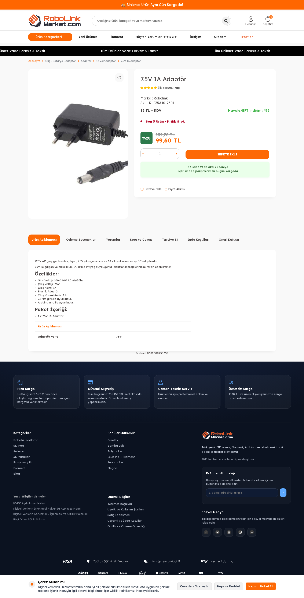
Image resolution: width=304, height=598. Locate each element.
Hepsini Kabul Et (260, 586)
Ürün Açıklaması (44, 240)
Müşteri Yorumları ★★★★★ (156, 37)
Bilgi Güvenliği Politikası (29, 519)
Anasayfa (34, 61)
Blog (16, 473)
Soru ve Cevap (141, 240)
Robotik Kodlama (25, 440)
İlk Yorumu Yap (169, 88)
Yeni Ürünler (87, 37)
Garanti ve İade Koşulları (124, 520)
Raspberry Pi (22, 462)
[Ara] (226, 21)
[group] (78, 144)
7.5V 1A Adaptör (131, 61)
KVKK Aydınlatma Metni (29, 503)
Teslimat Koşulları (119, 504)
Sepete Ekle (227, 154)
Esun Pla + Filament (121, 456)
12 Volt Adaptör (106, 61)
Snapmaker (115, 462)
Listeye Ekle (150, 189)
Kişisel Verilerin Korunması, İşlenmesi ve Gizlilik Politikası (50, 514)
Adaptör (86, 61)
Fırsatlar (246, 37)
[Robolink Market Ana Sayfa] (246, 436)
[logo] (55, 20)
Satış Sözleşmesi (118, 515)
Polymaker (115, 451)
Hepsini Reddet (228, 586)
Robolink (161, 98)
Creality (112, 440)
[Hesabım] (250, 21)
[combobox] (161, 21)
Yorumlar (113, 240)
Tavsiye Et (170, 240)
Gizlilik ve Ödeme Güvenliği (126, 526)
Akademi (220, 37)
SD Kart (18, 445)
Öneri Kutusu (229, 240)
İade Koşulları (198, 240)
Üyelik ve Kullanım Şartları (125, 509)
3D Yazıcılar (21, 456)
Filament (116, 37)
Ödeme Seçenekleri (81, 240)
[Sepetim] (268, 21)
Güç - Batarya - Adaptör (60, 61)
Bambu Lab (115, 445)
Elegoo (112, 468)
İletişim (195, 37)
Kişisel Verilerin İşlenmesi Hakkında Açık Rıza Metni (47, 508)
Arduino (18, 451)
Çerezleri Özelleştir (194, 586)
